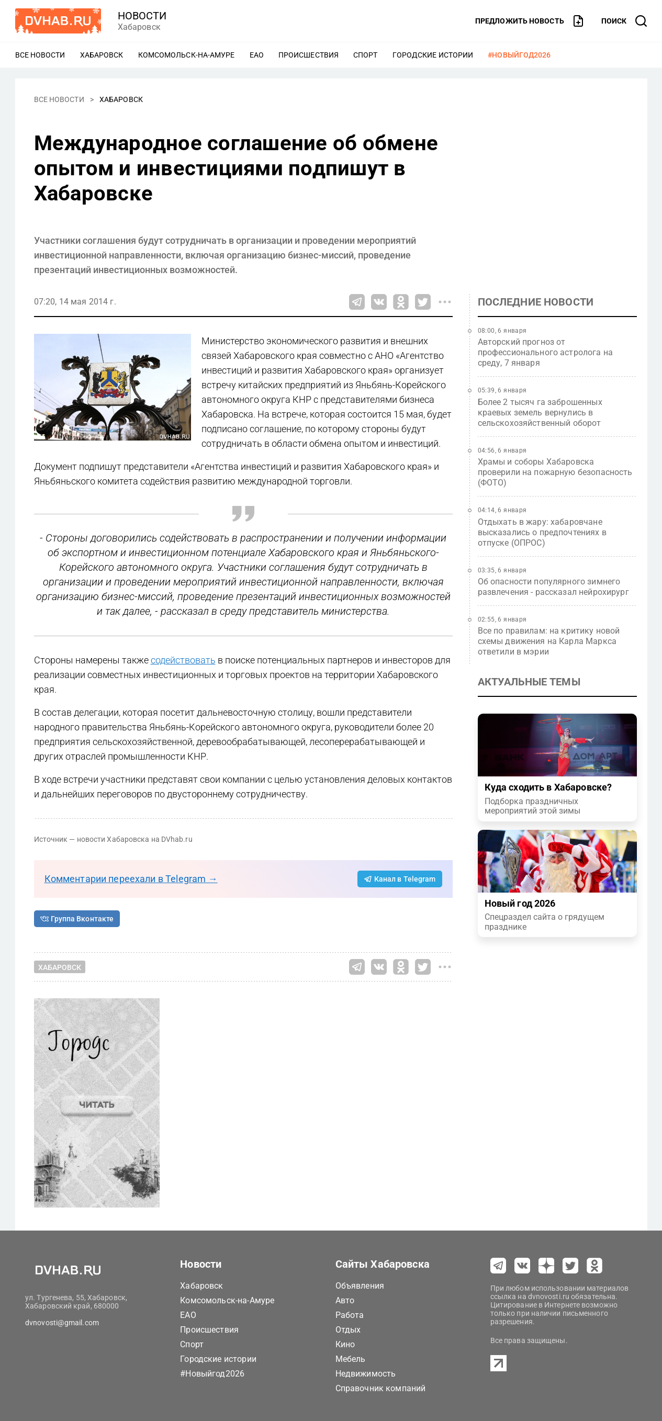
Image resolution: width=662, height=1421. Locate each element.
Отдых (348, 1330)
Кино (345, 1344)
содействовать (183, 660)
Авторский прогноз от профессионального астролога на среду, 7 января (545, 352)
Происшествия (308, 55)
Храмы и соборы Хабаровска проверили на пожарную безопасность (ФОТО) (555, 472)
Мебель (350, 1359)
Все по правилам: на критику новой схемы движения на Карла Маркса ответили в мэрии (549, 641)
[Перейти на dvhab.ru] (58, 20)
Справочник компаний (380, 1388)
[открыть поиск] (624, 21)
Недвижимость (365, 1374)
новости (142, 15)
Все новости (40, 55)
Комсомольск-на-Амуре (186, 55)
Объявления (360, 1286)
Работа (349, 1315)
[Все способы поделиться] (445, 302)
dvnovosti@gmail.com (62, 1322)
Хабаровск (102, 55)
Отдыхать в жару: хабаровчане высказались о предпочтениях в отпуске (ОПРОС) (542, 532)
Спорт (365, 55)
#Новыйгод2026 (519, 55)
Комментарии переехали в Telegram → (131, 878)
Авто (345, 1300)
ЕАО (257, 55)
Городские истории (433, 55)
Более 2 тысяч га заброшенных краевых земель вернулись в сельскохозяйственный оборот (540, 412)
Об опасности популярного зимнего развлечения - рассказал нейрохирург (553, 587)
